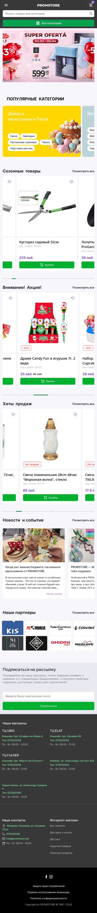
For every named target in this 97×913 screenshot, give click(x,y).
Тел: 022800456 (11, 792)
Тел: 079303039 (11, 740)
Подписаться (48, 706)
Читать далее (54, 593)
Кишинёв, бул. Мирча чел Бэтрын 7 (22, 760)
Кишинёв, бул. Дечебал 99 (65, 736)
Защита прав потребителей (49, 886)
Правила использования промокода (48, 892)
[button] (4, 278)
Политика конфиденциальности (48, 898)
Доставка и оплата (61, 832)
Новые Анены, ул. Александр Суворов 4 (24, 787)
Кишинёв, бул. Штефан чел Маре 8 (22, 736)
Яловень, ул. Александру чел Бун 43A (72, 760)
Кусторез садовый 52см (53, 242)
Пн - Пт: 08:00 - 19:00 (16, 843)
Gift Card (55, 839)
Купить (61, 265)
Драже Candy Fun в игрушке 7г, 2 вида (63, 360)
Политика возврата (61, 852)
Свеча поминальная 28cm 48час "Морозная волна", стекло (67, 477)
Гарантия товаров (60, 846)
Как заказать (57, 825)
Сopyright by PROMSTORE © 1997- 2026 (48, 904)
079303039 (11, 834)
